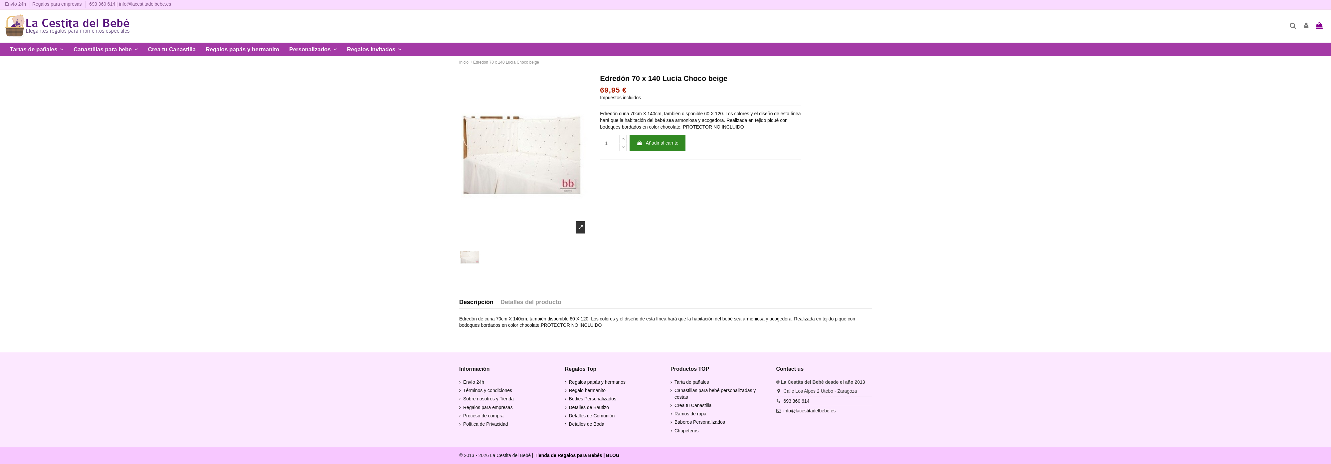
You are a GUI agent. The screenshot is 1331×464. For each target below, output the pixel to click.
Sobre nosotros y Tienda (488, 398)
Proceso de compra (483, 415)
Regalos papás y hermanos (597, 382)
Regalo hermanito (587, 390)
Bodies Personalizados (592, 398)
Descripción (476, 302)
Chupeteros (686, 430)
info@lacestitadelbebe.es (145, 4)
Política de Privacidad (485, 424)
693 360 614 (102, 4)
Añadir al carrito (657, 143)
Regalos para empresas (57, 4)
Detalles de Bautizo (589, 407)
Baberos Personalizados (699, 422)
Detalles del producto (530, 302)
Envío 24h (16, 4)
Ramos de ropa (690, 413)
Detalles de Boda (587, 424)
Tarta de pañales (691, 382)
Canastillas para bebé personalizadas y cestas (715, 394)
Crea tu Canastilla (692, 405)
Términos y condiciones (487, 390)
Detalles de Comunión (592, 415)
